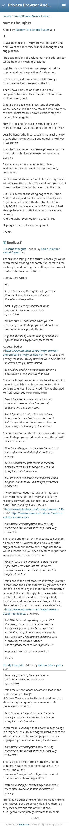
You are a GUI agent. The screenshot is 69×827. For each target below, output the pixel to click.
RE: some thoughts (14, 249)
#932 (44, 392)
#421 (35, 613)
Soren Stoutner (50, 249)
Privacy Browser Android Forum (31, 16)
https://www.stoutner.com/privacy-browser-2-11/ (34, 509)
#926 (36, 392)
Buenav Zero (23, 29)
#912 (29, 392)
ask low (42, 665)
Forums (7, 16)
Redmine (24, 824)
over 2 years (55, 665)
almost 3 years (40, 29)
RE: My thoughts (13, 665)
